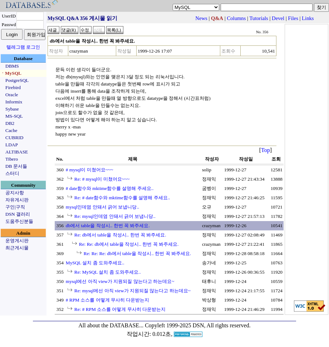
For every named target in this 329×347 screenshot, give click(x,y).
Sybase (12, 109)
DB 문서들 (16, 166)
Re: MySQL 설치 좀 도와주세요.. (107, 272)
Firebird (13, 87)
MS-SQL (14, 116)
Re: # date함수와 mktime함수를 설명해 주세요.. (122, 197)
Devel (278, 18)
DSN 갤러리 (17, 214)
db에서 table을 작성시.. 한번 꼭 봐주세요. (108, 225)
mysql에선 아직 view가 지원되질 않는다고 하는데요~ (120, 281)
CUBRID (14, 137)
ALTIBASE (16, 152)
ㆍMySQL (10, 73)
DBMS (12, 66)
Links (308, 18)
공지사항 (14, 192)
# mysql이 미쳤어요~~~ (89, 169)
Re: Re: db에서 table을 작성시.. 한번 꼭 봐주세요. (129, 244)
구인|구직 (15, 207)
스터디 (12, 173)
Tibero (11, 159)
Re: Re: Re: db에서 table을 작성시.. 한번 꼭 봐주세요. (137, 253)
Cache (11, 130)
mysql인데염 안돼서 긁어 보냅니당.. (102, 207)
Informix (13, 101)
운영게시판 (17, 240)
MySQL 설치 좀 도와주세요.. (95, 262)
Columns (236, 18)
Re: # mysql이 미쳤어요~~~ (101, 179)
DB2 (9, 123)
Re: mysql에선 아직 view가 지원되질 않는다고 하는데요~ (132, 290)
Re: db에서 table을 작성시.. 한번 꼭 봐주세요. (120, 235)
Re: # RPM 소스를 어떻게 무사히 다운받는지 (120, 309)
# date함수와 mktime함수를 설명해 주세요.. (110, 188)
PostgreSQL (17, 80)
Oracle (11, 94)
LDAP (11, 144)
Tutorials (258, 18)
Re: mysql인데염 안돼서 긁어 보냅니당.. (115, 216)
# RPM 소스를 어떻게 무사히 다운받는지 (107, 300)
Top (265, 150)
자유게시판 (17, 199)
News (201, 18)
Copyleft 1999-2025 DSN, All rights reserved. (198, 325)
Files (293, 18)
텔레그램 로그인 (23, 47)
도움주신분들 (19, 221)
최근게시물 (17, 247)
